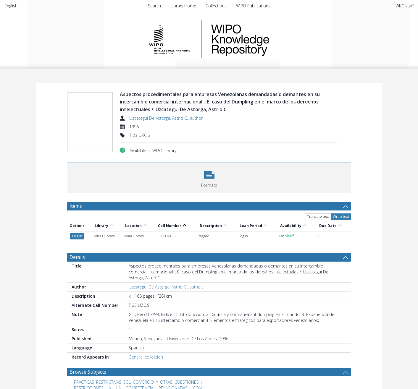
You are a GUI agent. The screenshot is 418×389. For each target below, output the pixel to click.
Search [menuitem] (154, 6)
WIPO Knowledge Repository (264, 39)
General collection (146, 357)
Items (76, 206)
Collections (216, 6)
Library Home (183, 6)
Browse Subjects (88, 372)
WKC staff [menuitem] (405, 6)
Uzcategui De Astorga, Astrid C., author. (166, 118)
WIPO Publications (253, 6)
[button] (209, 177)
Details (77, 257)
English (10, 6)
